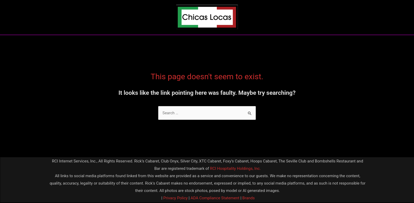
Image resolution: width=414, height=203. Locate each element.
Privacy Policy (175, 198)
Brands (248, 198)
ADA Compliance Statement (215, 198)
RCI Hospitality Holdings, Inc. (235, 168)
